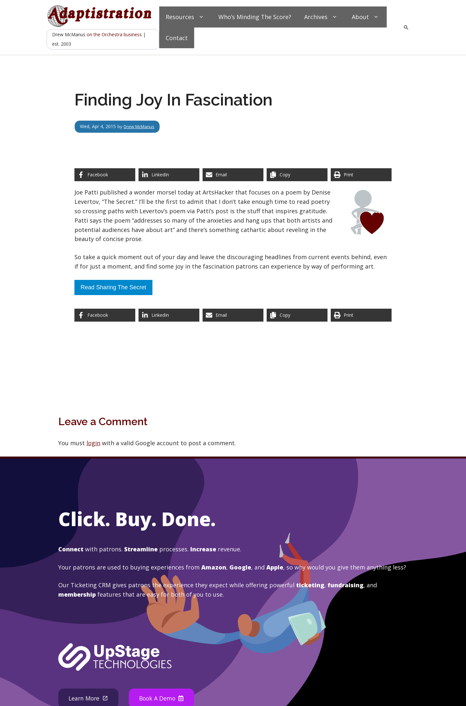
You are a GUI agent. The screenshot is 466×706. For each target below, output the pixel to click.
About (366, 17)
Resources (185, 17)
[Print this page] (361, 174)
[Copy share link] (297, 174)
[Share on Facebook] (104, 174)
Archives (321, 17)
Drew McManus (140, 126)
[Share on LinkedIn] (169, 174)
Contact (177, 38)
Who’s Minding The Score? (254, 17)
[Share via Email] (233, 174)
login (93, 443)
